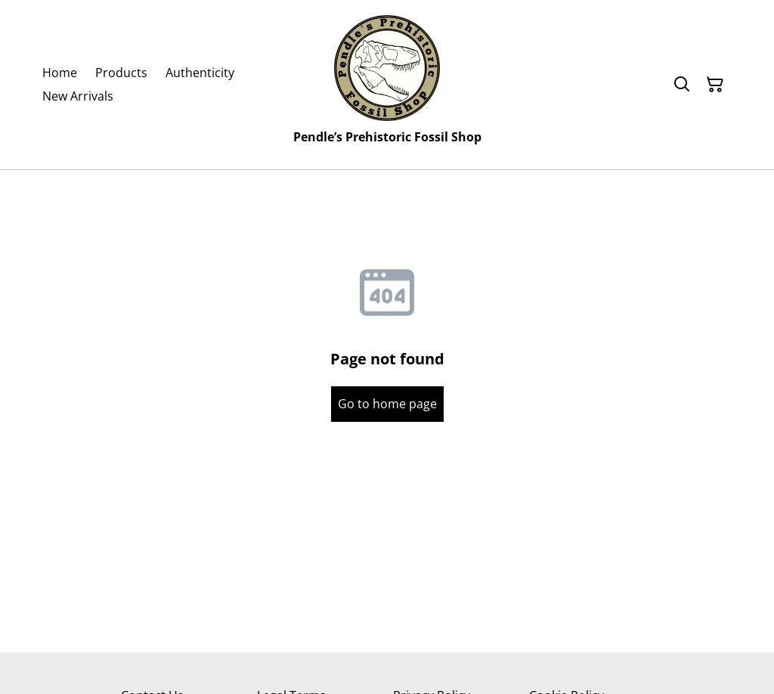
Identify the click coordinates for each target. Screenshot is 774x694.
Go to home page (387, 403)
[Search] (681, 84)
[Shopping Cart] (715, 84)
